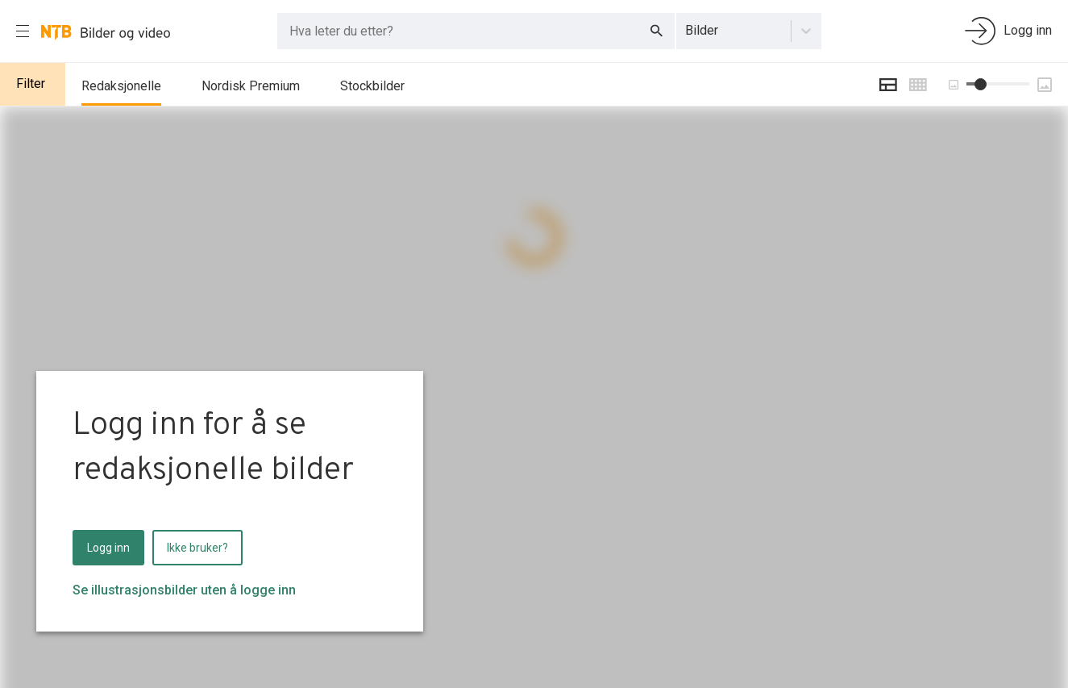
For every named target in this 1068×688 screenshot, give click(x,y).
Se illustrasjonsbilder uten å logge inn (184, 590)
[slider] (980, 84)
